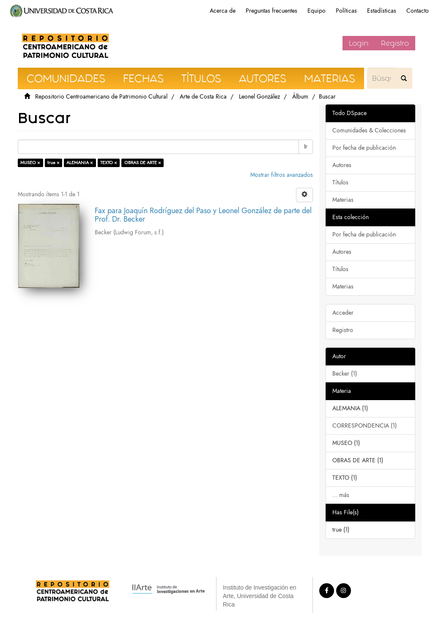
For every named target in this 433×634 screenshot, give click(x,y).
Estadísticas (381, 11)
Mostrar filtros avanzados (281, 175)
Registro (395, 43)
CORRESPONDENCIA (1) (364, 426)
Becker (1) (344, 374)
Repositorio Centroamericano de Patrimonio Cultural (101, 97)
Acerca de (223, 11)
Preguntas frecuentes (271, 11)
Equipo (316, 11)
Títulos (340, 182)
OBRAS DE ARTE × (142, 162)
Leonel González (259, 97)
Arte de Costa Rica (203, 97)
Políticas (346, 11)
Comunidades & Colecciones (369, 130)
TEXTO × (108, 162)
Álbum (300, 97)
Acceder (343, 313)
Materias (343, 200)
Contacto (417, 11)
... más (340, 495)
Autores (341, 165)
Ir (305, 147)
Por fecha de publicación (364, 148)
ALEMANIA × (79, 162)
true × (53, 162)
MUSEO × (30, 162)
